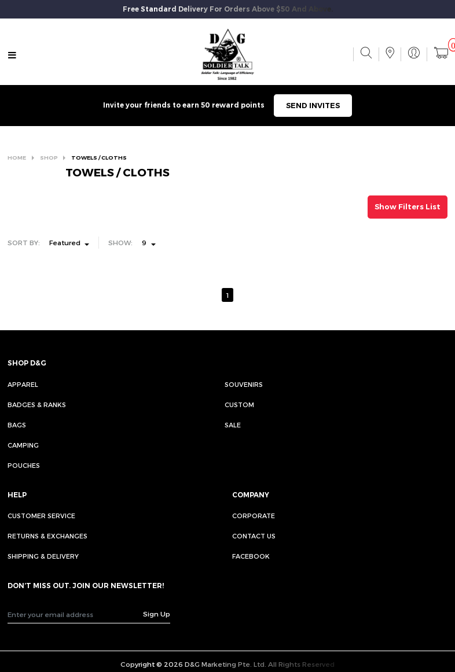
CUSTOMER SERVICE (41, 515)
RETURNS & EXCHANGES (47, 536)
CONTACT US (254, 536)
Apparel (23, 384)
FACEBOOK (251, 556)
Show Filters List (408, 206)
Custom (239, 404)
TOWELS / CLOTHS (99, 157)
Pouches (24, 465)
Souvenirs (244, 384)
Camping (23, 445)
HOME (17, 157)
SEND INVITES (313, 105)
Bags (17, 425)
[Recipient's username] (76, 614)
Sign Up (156, 614)
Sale (233, 425)
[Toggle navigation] (12, 55)
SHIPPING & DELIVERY (43, 556)
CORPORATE (253, 515)
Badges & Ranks (37, 404)
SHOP (49, 157)
